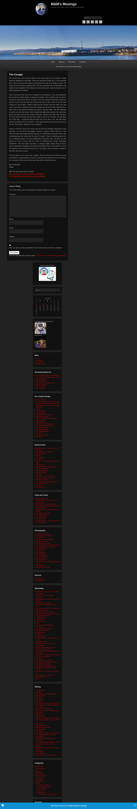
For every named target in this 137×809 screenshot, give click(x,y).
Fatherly (38, 409)
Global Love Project (41, 621)
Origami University (41, 422)
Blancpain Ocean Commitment (44, 452)
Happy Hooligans (40, 411)
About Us (61, 62)
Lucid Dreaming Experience (43, 628)
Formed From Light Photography (45, 539)
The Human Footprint (42, 479)
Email (11, 228)
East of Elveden (40, 457)
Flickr (92, 22)
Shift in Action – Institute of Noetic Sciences (48, 654)
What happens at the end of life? (45, 675)
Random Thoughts (41, 775)
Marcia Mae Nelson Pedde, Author (45, 383)
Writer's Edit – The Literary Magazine (46, 755)
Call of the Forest (40, 453)
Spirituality (39, 779)
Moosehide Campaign (42, 630)
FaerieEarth (39, 697)
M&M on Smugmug (41, 381)
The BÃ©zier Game (41, 559)
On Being (38, 634)
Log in (37, 358)
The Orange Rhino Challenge (44, 660)
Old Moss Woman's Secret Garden (45, 547)
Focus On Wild (40, 537)
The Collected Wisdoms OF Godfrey (46, 734)
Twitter (88, 22)
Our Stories (71, 62)
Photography (39, 773)
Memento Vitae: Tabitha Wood (44, 708)
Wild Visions (39, 437)
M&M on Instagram (41, 379)
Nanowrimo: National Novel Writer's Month (47, 718)
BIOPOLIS (39, 450)
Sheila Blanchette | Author (43, 727)
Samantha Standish (41, 641)
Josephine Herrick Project (43, 543)
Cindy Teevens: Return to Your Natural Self (47, 608)
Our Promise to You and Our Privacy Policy (68, 66)
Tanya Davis (39, 731)
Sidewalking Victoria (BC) (43, 513)
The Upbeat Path (40, 518)
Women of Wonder (41, 677)
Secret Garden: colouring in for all (45, 424)
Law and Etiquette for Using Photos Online (47, 545)
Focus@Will (39, 619)
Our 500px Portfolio (41, 548)
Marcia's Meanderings (44, 786)
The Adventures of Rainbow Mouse (47, 794)
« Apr (36, 313)
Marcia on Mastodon (41, 384)
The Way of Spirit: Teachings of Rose (46, 666)
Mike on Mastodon (41, 386)
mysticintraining (40, 632)
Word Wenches (40, 751)
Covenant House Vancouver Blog (45, 612)
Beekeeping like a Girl (42, 498)
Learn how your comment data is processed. (51, 255)
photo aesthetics (40, 552)
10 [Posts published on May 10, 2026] (36, 306)
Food (37, 770)
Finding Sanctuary (41, 617)
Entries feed (39, 360)
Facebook (84, 22)
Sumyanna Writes (41, 558)
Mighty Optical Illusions (42, 416)
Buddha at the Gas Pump (43, 602)
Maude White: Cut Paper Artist (44, 414)
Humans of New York (41, 541)
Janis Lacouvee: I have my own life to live (47, 703)
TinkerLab (38, 433)
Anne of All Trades (41, 399)
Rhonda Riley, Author (42, 725)
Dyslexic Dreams (40, 695)
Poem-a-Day (39, 723)
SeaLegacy (39, 474)
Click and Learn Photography (44, 535)
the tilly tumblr (40, 736)
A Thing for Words (41, 690)
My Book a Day (40, 714)
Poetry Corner (42, 792)
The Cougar (16, 74)
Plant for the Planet (41, 472)
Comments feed (40, 362)
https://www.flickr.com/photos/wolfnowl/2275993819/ (26, 174)
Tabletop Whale (40, 580)
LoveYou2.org (40, 627)
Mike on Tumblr (40, 388)
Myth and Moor (40, 716)
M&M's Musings (64, 4)
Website (12, 236)
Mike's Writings (42, 788)
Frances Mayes (40, 699)
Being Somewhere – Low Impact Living (46, 448)
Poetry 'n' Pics (42, 790)
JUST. (37, 623)
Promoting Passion (41, 554)
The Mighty (39, 658)
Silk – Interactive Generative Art (44, 425)
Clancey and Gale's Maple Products (46, 504)
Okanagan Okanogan (42, 470)
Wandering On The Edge (43, 567)
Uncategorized (40, 781)
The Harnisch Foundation (43, 656)
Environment (39, 766)
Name (11, 219)
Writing (38, 783)
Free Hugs (41, 777)
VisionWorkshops (40, 565)
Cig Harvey (39, 692)
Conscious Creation (41, 610)
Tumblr (96, 22)
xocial (37, 679)
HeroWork (38, 459)
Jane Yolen (39, 701)
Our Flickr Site (40, 550)
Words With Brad (40, 753)
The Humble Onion (41, 517)
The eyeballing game (41, 429)
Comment (13, 194)
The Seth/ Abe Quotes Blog (43, 664)
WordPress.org (40, 364)
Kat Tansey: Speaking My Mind (44, 625)
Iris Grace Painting (41, 412)
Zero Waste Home (41, 487)
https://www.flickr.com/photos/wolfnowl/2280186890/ (26, 176)
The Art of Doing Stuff (42, 427)
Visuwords (39, 745)
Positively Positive (41, 636)
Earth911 (38, 455)
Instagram (100, 22)
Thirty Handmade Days (42, 431)
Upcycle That (39, 485)
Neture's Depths (40, 465)
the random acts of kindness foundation (47, 662)
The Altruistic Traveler (42, 515)
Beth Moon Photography (42, 534)
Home (53, 62)
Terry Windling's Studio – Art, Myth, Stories (47, 733)
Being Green (41, 768)
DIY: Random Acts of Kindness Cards (46, 694)
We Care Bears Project (42, 435)
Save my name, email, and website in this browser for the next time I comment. (35, 248)
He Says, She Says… (44, 785)
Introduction (39, 772)
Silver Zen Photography (42, 556)
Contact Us (82, 62)
